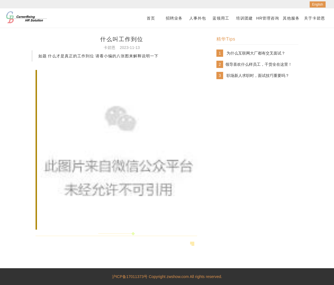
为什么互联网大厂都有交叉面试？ (255, 53)
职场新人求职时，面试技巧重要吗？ (257, 75)
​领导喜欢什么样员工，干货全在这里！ (258, 64)
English (317, 4)
